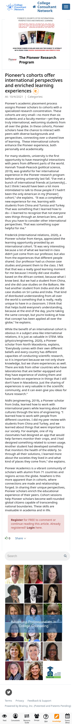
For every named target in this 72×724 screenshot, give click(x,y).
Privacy (20, 700)
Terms (8, 700)
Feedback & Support (39, 700)
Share (20, 538)
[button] (15, 717)
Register (17, 520)
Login (31, 527)
